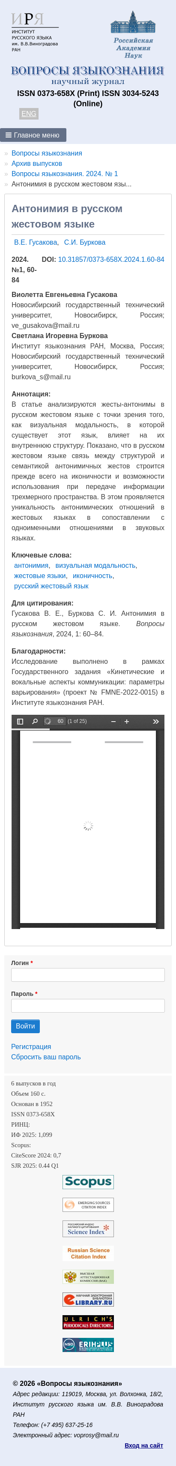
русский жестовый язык (51, 586)
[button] (33, 135)
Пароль (22, 993)
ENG (28, 113)
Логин (20, 962)
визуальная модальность (96, 565)
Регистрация (31, 1046)
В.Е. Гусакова (35, 242)
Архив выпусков (37, 163)
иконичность (93, 575)
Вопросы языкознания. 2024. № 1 (65, 173)
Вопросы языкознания (47, 153)
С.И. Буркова (85, 242)
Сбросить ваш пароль (46, 1057)
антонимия (31, 565)
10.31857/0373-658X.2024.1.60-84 (111, 259)
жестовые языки (40, 575)
